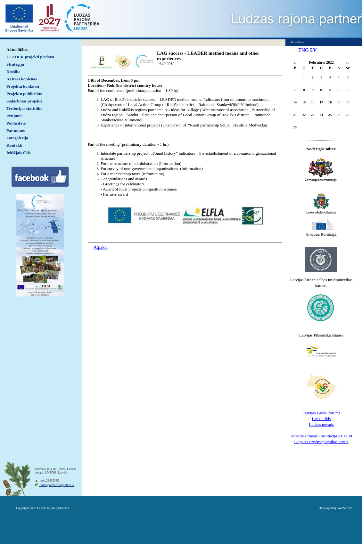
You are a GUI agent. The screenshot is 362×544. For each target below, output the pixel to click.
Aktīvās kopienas (21, 79)
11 (330, 90)
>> (347, 63)
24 (321, 115)
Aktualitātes (17, 49)
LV (313, 50)
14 (295, 102)
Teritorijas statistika (24, 108)
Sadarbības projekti (24, 101)
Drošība (13, 71)
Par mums (15, 130)
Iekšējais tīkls (18, 152)
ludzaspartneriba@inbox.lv (56, 485)
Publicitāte (16, 123)
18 (330, 102)
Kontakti (14, 145)
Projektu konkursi (22, 86)
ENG (303, 50)
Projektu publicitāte (24, 93)
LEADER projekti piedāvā (30, 56)
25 (330, 115)
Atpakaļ (101, 247)
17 (321, 102)
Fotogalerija (17, 137)
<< (294, 63)
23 (313, 115)
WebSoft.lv (344, 508)
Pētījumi (14, 115)
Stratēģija (15, 64)
